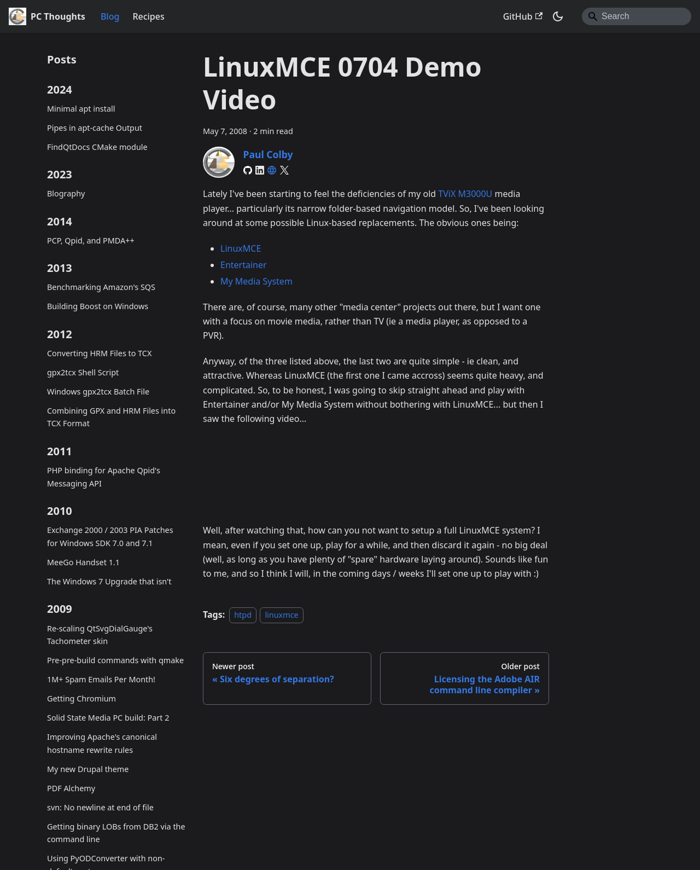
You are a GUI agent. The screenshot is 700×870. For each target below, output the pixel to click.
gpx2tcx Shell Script (83, 372)
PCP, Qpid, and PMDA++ (91, 240)
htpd (243, 615)
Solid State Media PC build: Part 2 (108, 717)
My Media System (256, 281)
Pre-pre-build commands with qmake (115, 660)
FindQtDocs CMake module (97, 147)
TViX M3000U (465, 194)
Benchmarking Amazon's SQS (101, 287)
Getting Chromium (81, 698)
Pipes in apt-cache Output (94, 128)
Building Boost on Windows (97, 306)
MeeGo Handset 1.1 (83, 562)
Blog (110, 16)
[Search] (636, 16)
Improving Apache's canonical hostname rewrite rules (102, 743)
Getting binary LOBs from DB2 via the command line (116, 833)
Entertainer (243, 265)
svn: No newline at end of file (100, 807)
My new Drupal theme (88, 769)
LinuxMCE (240, 248)
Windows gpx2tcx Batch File (98, 391)
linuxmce (281, 615)
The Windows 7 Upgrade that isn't (109, 581)
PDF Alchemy (71, 788)
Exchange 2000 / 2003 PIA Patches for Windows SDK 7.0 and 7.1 (110, 536)
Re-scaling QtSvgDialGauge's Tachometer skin (100, 635)
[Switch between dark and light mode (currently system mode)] (558, 16)
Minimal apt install (81, 108)
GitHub (522, 16)
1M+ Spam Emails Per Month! (101, 679)
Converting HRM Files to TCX (99, 353)
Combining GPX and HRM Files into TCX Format (111, 417)
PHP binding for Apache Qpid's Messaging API (103, 477)
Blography (66, 193)
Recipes (148, 16)
